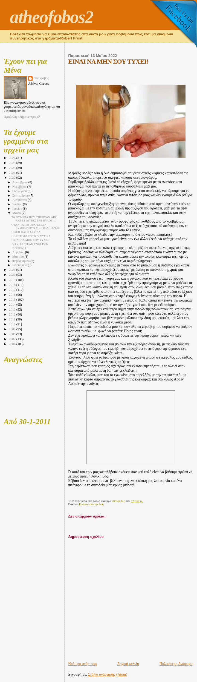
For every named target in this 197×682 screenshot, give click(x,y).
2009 (12, 329)
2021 (12, 270)
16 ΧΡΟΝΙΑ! (19, 248)
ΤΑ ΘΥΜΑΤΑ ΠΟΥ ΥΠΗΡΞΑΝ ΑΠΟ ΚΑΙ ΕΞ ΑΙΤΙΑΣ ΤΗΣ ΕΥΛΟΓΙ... (34, 218)
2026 (12, 158)
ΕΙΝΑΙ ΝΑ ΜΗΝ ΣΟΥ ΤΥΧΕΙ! (30, 239)
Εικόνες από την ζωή (91, 504)
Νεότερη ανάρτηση (82, 664)
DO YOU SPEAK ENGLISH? (29, 244)
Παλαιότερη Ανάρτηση (176, 664)
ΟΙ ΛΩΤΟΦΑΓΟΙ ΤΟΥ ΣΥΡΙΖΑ (31, 236)
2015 (12, 300)
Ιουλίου (17, 204)
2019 (12, 280)
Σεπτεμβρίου (20, 195)
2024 (12, 168)
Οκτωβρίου (20, 191)
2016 (12, 295)
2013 (12, 309)
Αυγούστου (20, 200)
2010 (12, 324)
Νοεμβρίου (19, 187)
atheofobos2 (51, 17)
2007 (12, 339)
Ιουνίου (17, 209)
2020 (12, 275)
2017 (12, 290)
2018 (12, 285)
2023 (12, 173)
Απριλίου (18, 252)
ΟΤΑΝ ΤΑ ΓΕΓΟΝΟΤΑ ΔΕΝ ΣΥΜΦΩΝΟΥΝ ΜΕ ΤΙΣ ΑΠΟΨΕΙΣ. (35, 226)
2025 (12, 163)
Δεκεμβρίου (20, 182)
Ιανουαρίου (20, 265)
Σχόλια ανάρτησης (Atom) (107, 674)
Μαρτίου (18, 256)
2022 (12, 178)
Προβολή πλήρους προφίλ (22, 117)
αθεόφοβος (41, 78)
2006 (12, 344)
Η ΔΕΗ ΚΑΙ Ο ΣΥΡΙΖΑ (25, 232)
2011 (12, 319)
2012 (12, 314)
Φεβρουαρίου (21, 261)
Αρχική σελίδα (128, 664)
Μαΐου (17, 213)
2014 (12, 304)
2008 (12, 334)
